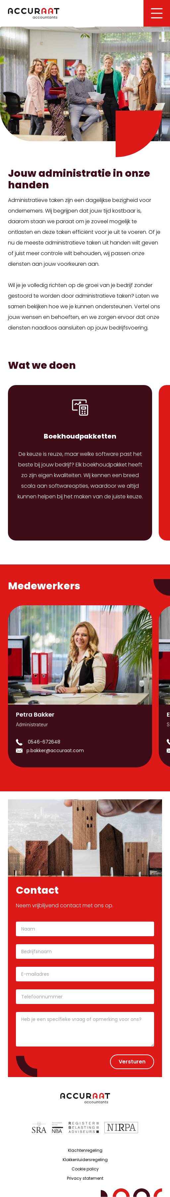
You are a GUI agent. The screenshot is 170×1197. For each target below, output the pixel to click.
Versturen (132, 1061)
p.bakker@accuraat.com (55, 750)
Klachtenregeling (85, 1150)
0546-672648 (44, 742)
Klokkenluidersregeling (85, 1159)
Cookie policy (85, 1169)
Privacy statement (85, 1178)
